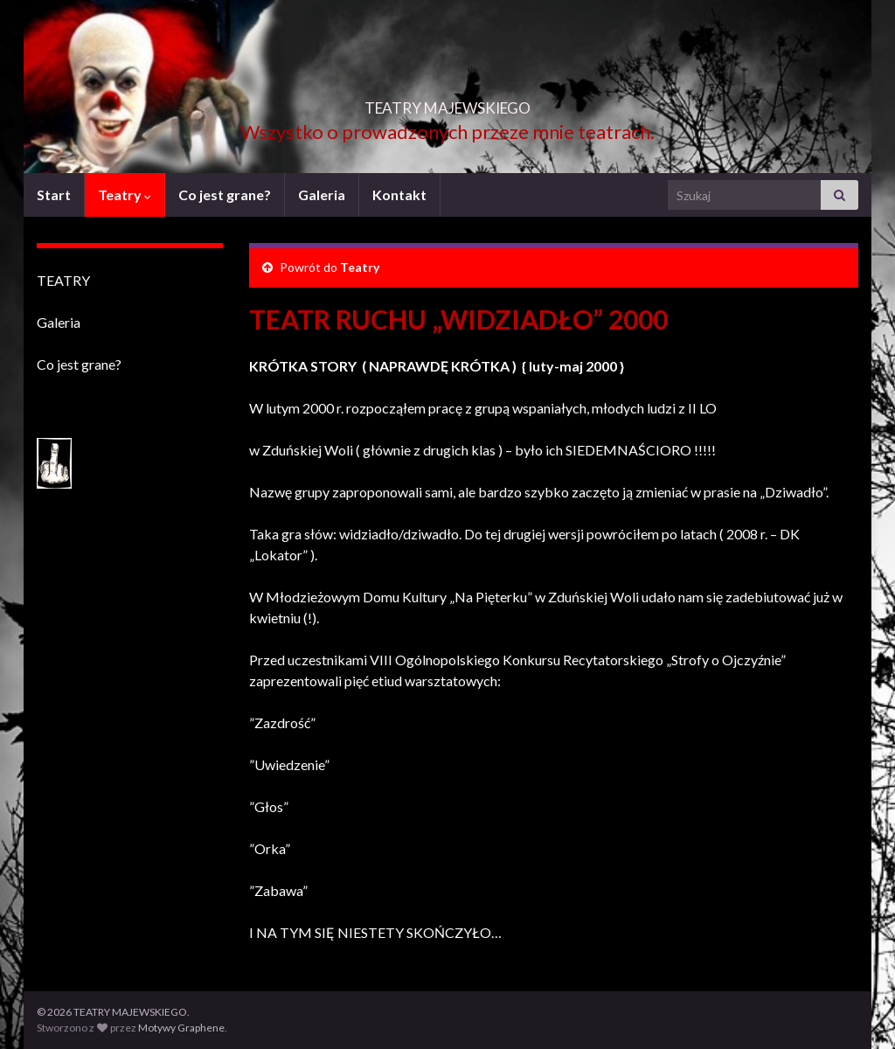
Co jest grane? (224, 194)
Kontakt (399, 194)
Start (54, 194)
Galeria (321, 194)
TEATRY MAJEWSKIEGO (447, 103)
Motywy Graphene (181, 1027)
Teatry (124, 194)
